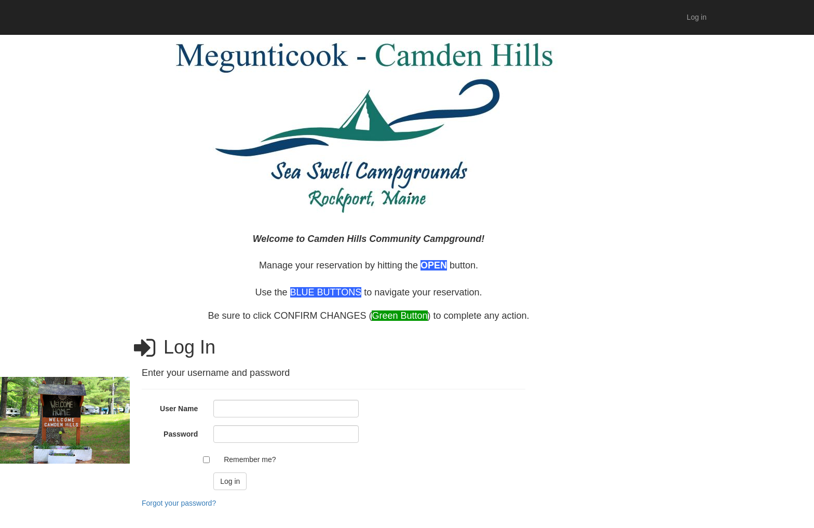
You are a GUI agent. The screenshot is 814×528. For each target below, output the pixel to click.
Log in (697, 17)
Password (181, 434)
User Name (179, 408)
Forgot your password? (179, 503)
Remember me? (250, 459)
